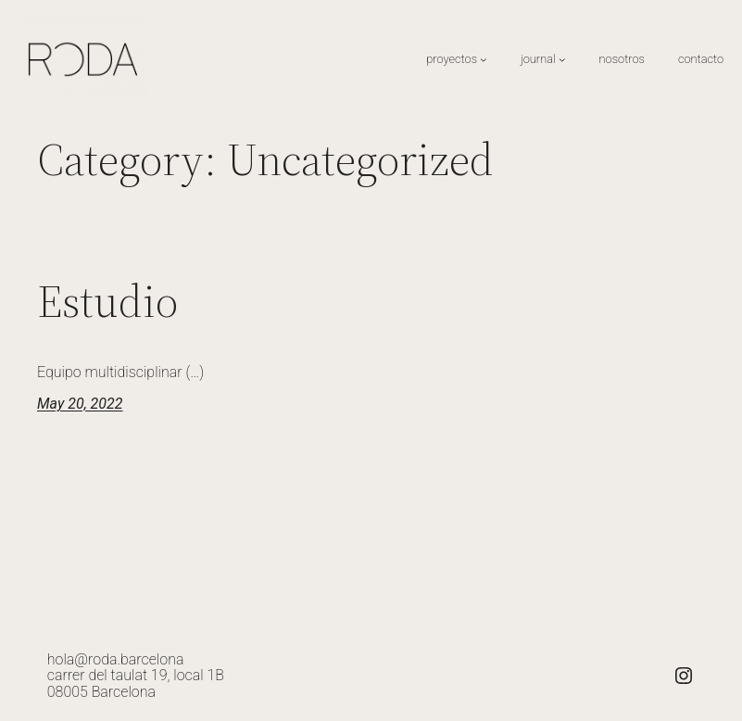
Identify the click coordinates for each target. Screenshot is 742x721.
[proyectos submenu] (483, 59)
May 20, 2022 (79, 403)
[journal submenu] (562, 59)
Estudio (107, 301)
